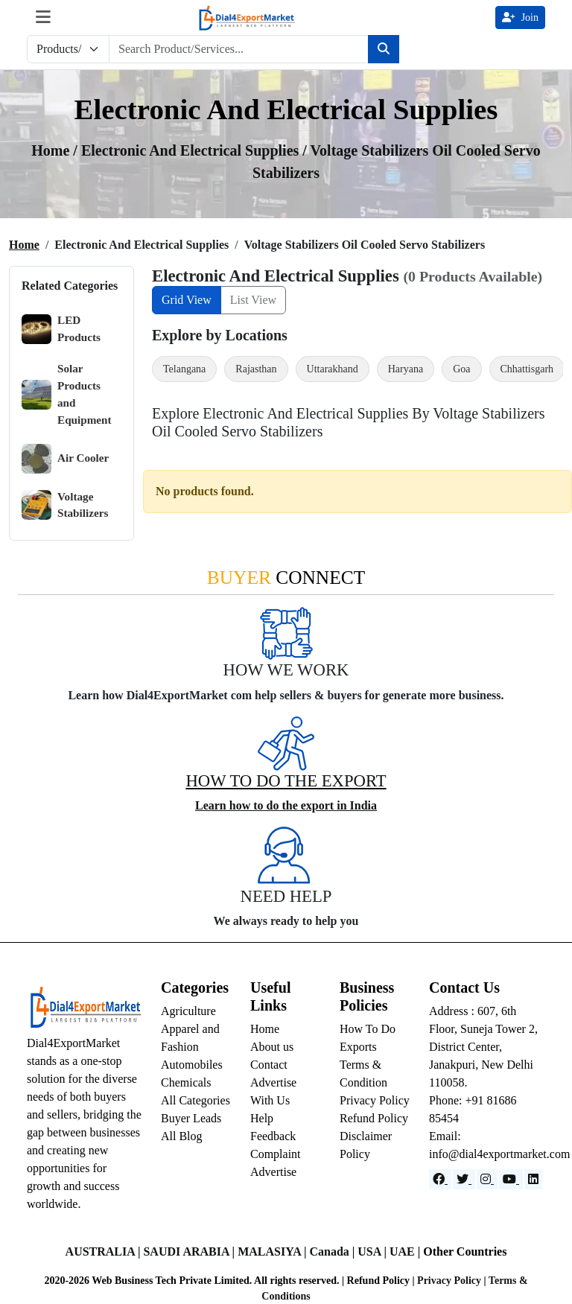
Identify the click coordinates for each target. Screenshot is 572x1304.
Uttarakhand (332, 369)
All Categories (195, 1100)
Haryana (405, 369)
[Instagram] (487, 1179)
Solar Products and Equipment (67, 393)
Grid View (187, 299)
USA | (374, 1251)
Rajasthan (255, 369)
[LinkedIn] (533, 1179)
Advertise (273, 1171)
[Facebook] (440, 1179)
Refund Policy (374, 1118)
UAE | (406, 1251)
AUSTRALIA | (105, 1251)
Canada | (333, 1251)
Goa (461, 369)
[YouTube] (511, 1179)
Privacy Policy (375, 1100)
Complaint (275, 1154)
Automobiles (192, 1064)
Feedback (273, 1136)
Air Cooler (65, 459)
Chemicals (186, 1082)
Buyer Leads (191, 1118)
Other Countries (464, 1251)
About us (271, 1046)
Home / (56, 150)
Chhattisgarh (527, 369)
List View (253, 299)
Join (520, 17)
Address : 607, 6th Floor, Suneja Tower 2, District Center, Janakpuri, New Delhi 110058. (483, 1047)
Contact (268, 1064)
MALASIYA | (273, 1251)
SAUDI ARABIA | (190, 1251)
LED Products (61, 329)
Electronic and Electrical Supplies (191, 150)
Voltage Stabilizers (65, 505)
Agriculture (188, 1011)
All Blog (182, 1136)
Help (261, 1118)
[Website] (464, 1179)
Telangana (184, 369)
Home (24, 244)
